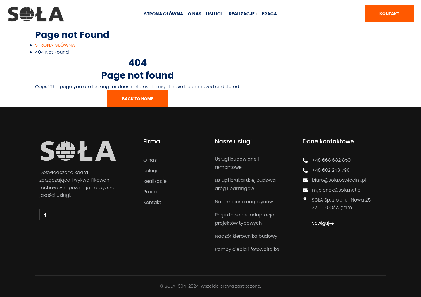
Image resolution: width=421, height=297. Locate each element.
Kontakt (389, 14)
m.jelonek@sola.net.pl (332, 190)
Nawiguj (322, 223)
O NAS (195, 14)
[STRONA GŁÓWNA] (55, 45)
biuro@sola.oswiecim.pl (334, 180)
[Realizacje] (174, 181)
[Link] (36, 14)
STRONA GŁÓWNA (163, 14)
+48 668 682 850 (327, 160)
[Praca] (174, 192)
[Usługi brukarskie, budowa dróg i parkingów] (250, 184)
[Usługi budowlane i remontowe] (250, 163)
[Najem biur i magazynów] (250, 202)
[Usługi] (174, 171)
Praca (269, 14)
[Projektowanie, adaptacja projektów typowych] (250, 219)
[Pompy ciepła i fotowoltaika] (250, 249)
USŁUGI (214, 14)
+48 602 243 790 (326, 170)
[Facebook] (45, 214)
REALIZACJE (242, 14)
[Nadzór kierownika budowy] (250, 236)
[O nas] (174, 160)
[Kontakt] (174, 202)
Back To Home (137, 99)
